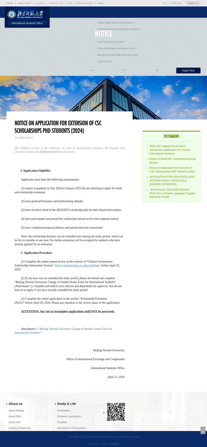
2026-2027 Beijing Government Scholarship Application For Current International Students (169, 150)
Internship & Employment (71, 428)
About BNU (15, 416)
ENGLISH (176, 3)
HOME (9, 3)
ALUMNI (40, 3)
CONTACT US (56, 3)
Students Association (69, 416)
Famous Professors (20, 428)
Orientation (63, 410)
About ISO (15, 422)
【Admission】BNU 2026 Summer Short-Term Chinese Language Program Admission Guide (172, 193)
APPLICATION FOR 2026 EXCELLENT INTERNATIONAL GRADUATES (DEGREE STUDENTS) (172, 180)
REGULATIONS (85, 3)
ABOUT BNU (24, 3)
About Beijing (16, 410)
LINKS (100, 3)
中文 (164, 3)
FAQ (70, 3)
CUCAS (114, 444)
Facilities (62, 422)
